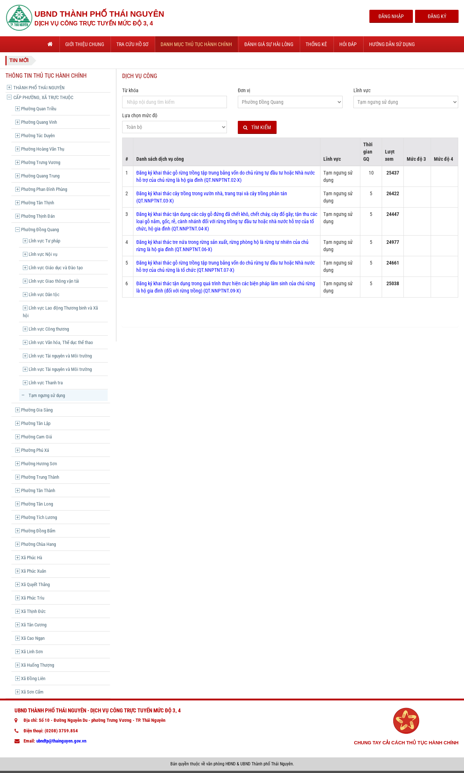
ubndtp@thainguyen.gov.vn (61, 741)
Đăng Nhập (391, 16)
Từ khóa (130, 90)
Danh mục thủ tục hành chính (196, 44)
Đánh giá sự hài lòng (268, 44)
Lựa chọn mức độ (139, 115)
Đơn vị (244, 90)
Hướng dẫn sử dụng (392, 44)
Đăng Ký (437, 16)
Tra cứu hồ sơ (132, 44)
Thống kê (316, 44)
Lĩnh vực (361, 90)
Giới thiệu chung (84, 44)
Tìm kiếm (257, 127)
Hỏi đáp (348, 44)
